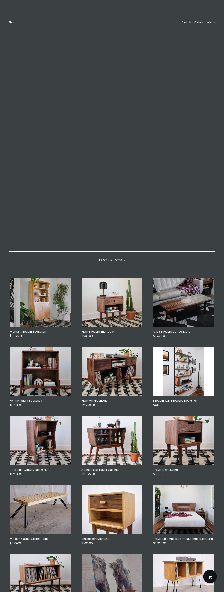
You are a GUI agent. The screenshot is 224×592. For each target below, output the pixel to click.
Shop (12, 22)
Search (186, 22)
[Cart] (210, 576)
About (211, 22)
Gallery (199, 22)
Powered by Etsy (20, 581)
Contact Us (16, 566)
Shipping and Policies (23, 570)
